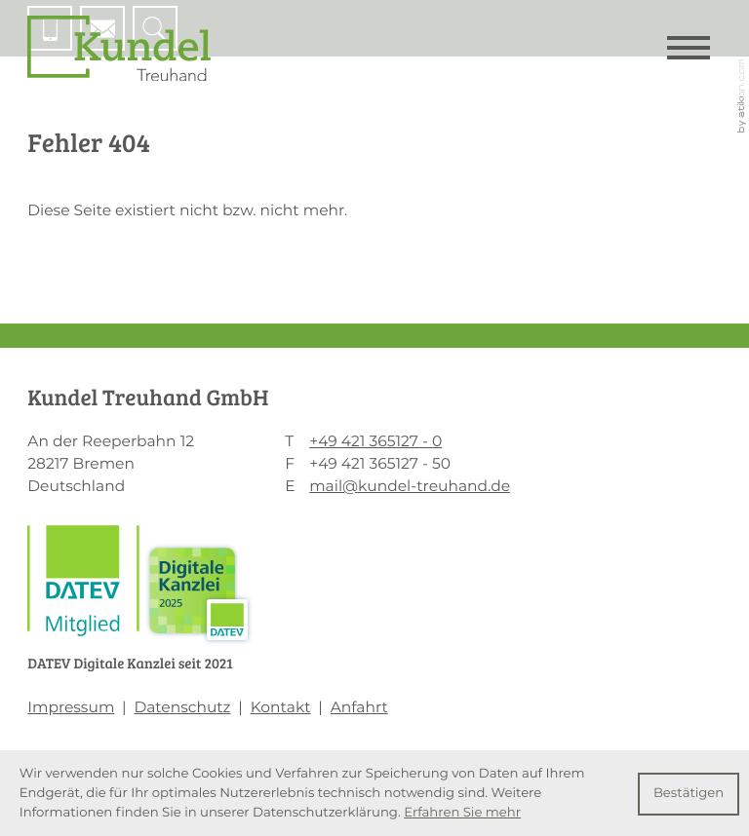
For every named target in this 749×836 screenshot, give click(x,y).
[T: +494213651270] (375, 441)
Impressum (70, 707)
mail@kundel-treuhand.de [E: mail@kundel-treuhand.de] (409, 485)
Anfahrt (359, 707)
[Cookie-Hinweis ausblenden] (688, 794)
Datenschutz (182, 707)
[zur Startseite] (119, 49)
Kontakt (281, 707)
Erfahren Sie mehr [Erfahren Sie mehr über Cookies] (462, 812)
